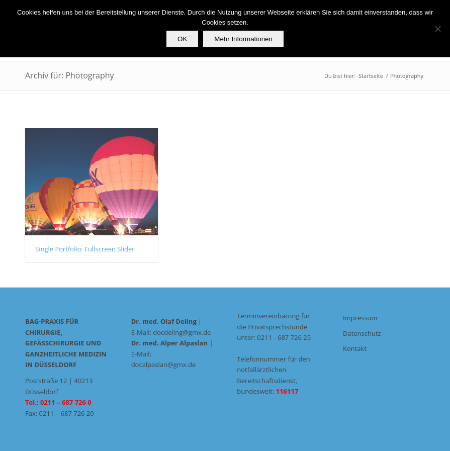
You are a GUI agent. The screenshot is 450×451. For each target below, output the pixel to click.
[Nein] (437, 29)
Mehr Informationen (243, 39)
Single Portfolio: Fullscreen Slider (85, 248)
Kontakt (355, 348)
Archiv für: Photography (69, 75)
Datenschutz (362, 333)
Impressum (360, 317)
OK (182, 39)
